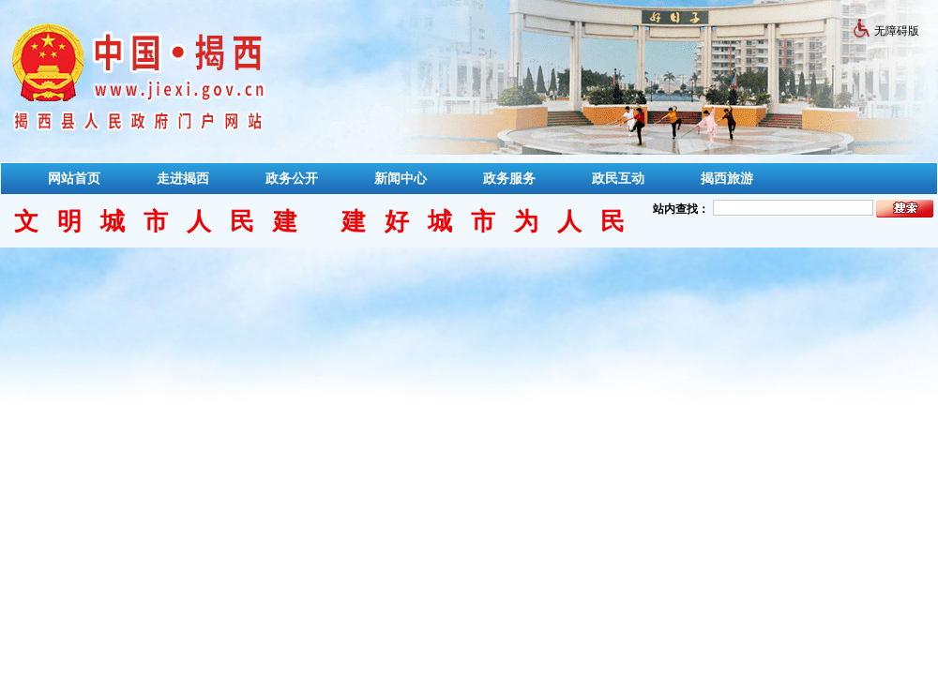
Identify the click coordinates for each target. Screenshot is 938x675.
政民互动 (618, 178)
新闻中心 (400, 178)
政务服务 (509, 178)
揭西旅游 (727, 178)
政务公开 (291, 178)
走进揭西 (183, 178)
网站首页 (74, 178)
